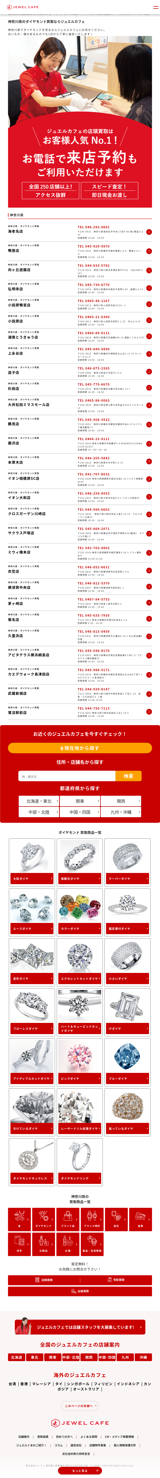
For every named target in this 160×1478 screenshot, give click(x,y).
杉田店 (13, 388)
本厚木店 (15, 462)
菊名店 (13, 619)
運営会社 (76, 1445)
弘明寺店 (15, 288)
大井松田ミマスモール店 (29, 404)
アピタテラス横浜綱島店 (29, 654)
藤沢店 (13, 442)
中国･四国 (107, 1357)
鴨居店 (13, 250)
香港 (24, 1383)
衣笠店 (13, 571)
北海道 (16, 1357)
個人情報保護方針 (125, 1445)
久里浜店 (15, 635)
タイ (59, 1383)
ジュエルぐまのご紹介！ (31, 1445)
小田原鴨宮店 (19, 304)
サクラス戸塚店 (21, 532)
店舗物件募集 (97, 1445)
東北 (35, 1357)
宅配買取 (118, 1280)
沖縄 (143, 1357)
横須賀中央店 (19, 587)
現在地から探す (81, 748)
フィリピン (103, 1383)
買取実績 (42, 1436)
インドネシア (128, 1383)
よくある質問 (88, 1436)
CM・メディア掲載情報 (119, 1436)
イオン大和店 (19, 497)
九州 (125, 1357)
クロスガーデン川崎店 (27, 513)
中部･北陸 (71, 1357)
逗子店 (13, 372)
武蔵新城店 (17, 693)
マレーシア (41, 1383)
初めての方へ (64, 1436)
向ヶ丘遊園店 (19, 269)
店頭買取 (47, 1280)
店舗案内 (23, 1436)
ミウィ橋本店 (19, 552)
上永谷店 (15, 353)
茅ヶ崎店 (15, 603)
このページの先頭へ (79, 1406)
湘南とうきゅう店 (23, 337)
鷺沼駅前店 (17, 712)
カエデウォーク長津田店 (29, 674)
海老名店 (15, 231)
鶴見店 (13, 423)
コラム (58, 1445)
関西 (89, 1357)
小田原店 (15, 320)
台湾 (12, 1383)
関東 (53, 1357)
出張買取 (83, 1291)
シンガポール (78, 1383)
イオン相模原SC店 (24, 478)
